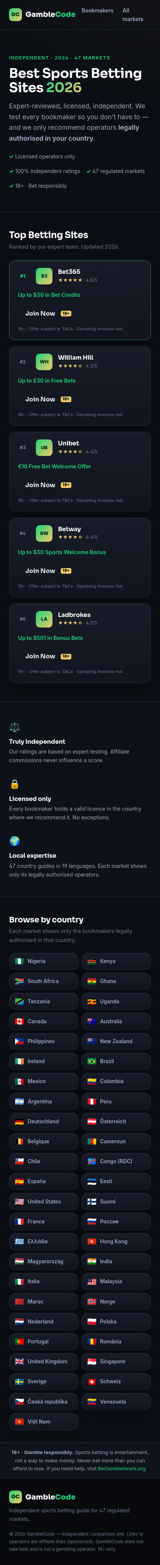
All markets (133, 14)
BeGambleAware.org (122, 1468)
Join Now (48, 314)
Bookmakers (98, 10)
